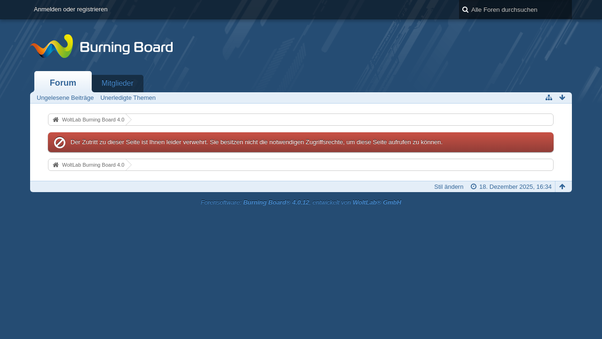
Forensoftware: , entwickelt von (301, 202)
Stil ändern (448, 186)
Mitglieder (118, 83)
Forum (63, 83)
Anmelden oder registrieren (71, 9)
